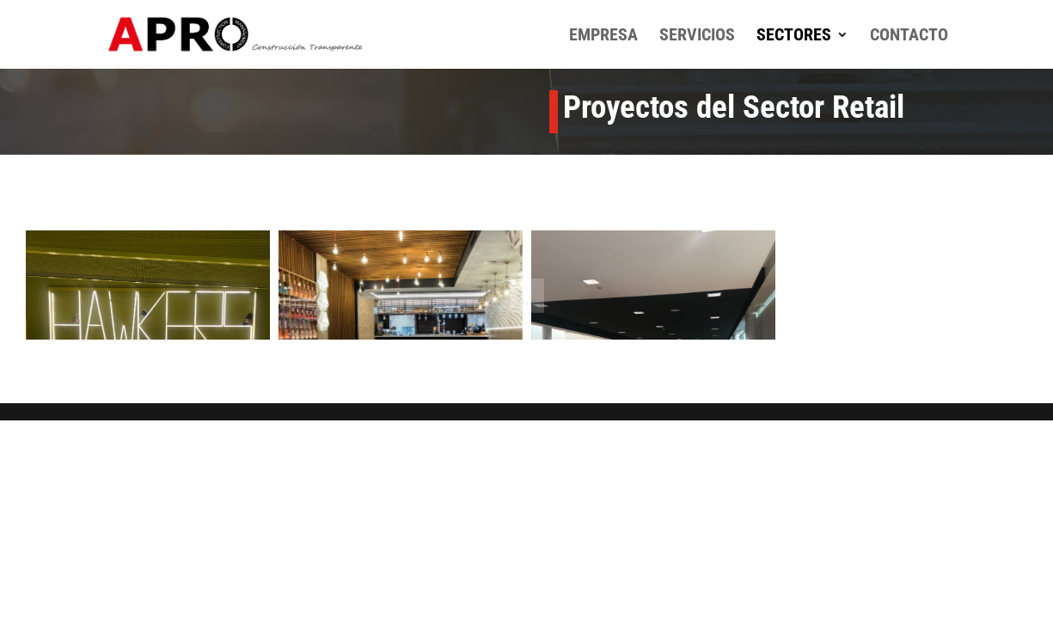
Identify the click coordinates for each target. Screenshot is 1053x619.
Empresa (603, 36)
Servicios (697, 36)
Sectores (793, 36)
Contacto (909, 36)
